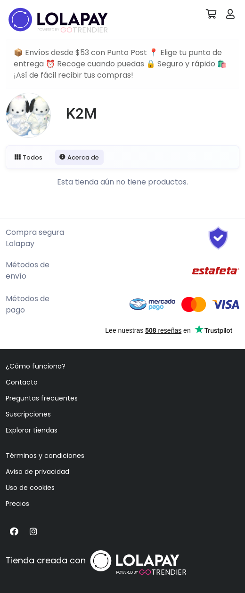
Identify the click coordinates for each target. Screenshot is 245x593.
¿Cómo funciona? (35, 366)
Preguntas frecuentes (42, 398)
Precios (17, 503)
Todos (28, 157)
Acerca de (79, 157)
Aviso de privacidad (37, 471)
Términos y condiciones (45, 455)
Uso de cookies (30, 487)
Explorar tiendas (31, 430)
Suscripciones (28, 414)
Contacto (22, 382)
